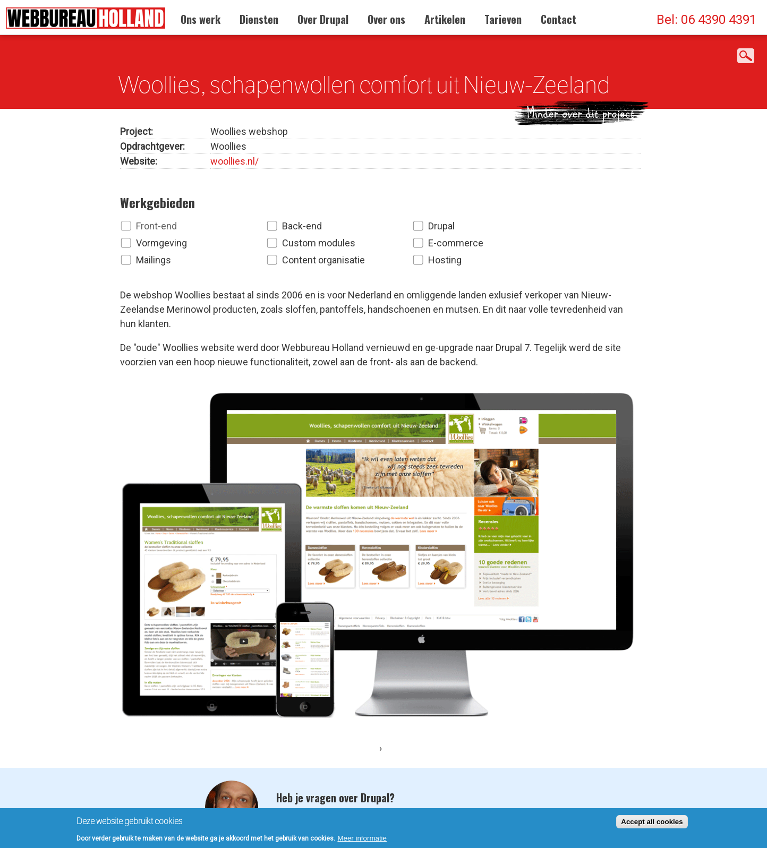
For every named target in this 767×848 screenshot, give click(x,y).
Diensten (259, 19)
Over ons (386, 19)
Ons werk (200, 19)
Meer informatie (362, 840)
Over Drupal (322, 19)
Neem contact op (331, 754)
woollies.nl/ (234, 158)
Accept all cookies (652, 824)
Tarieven (503, 19)
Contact (558, 19)
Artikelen (444, 19)
